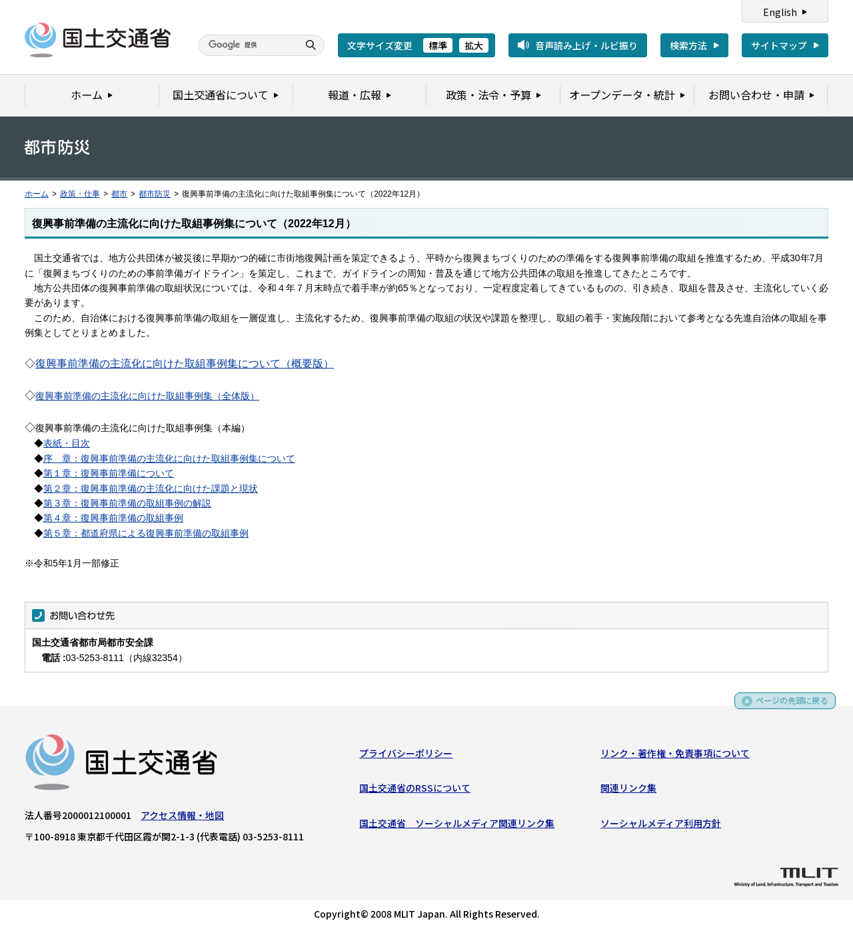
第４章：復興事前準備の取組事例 (113, 517)
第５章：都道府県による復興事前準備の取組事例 (146, 533)
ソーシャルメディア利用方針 (660, 825)
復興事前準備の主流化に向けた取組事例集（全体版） (147, 396)
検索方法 (688, 45)
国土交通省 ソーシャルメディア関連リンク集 (456, 825)
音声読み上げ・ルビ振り (586, 45)
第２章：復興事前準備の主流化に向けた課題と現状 (150, 488)
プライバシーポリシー (405, 755)
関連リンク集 (628, 791)
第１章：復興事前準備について (108, 473)
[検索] (247, 45)
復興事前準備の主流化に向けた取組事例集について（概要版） (184, 363)
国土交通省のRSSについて (414, 791)
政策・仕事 (80, 194)
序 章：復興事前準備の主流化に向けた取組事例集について (169, 458)
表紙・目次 (66, 443)
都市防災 (155, 194)
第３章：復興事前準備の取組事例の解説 (127, 503)
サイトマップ (779, 45)
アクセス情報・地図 (182, 817)
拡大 (473, 45)
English (780, 12)
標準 (437, 45)
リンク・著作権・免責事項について (675, 755)
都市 (119, 194)
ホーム (37, 194)
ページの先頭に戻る (787, 708)
